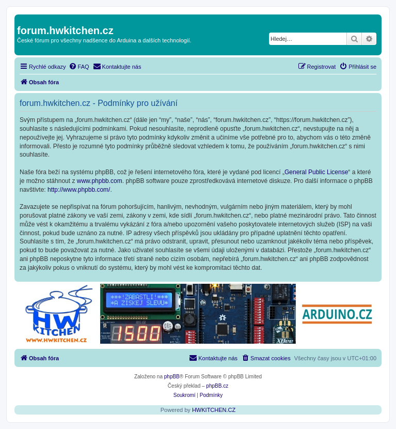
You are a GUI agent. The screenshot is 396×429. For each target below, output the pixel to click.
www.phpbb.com (99, 181)
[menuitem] (79, 66)
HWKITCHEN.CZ (213, 410)
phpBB (172, 376)
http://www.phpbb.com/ (78, 189)
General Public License (316, 172)
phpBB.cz (217, 386)
